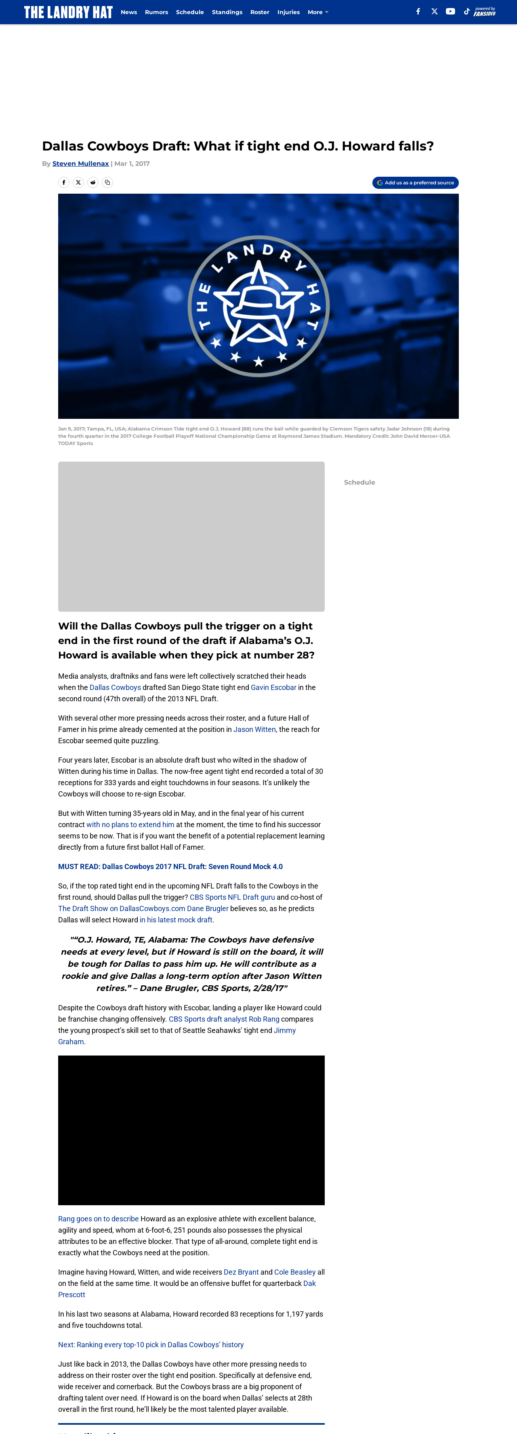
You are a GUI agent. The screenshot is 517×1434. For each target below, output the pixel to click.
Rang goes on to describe (98, 1219)
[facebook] (418, 11)
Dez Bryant (241, 1272)
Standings (227, 12)
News (129, 12)
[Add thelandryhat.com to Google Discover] (415, 183)
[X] (434, 11)
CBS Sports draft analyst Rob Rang (224, 1019)
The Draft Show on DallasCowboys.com (121, 908)
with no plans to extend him (130, 824)
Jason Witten (254, 729)
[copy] (107, 182)
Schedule (190, 12)
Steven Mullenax (81, 163)
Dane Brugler (208, 908)
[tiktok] (467, 11)
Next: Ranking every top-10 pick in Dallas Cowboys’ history (151, 1344)
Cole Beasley (295, 1272)
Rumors (156, 12)
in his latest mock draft (176, 920)
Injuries (288, 12)
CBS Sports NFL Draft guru (232, 897)
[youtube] (450, 11)
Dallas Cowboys (115, 687)
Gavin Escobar (273, 687)
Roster (259, 12)
